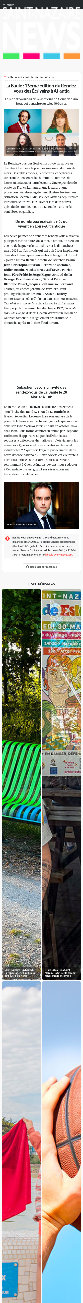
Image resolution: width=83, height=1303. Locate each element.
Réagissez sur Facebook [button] (41, 566)
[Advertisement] (41, 82)
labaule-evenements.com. (59, 554)
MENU (8, 4)
